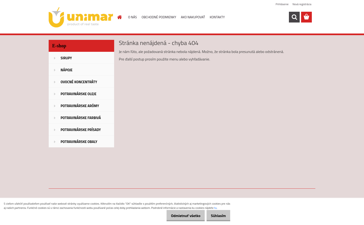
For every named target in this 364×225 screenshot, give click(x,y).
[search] (294, 17)
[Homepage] (119, 17)
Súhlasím (216, 215)
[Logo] (81, 17)
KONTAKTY (217, 17)
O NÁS (132, 17)
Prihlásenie (282, 4)
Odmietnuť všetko (181, 215)
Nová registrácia (301, 4)
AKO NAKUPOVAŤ (193, 17)
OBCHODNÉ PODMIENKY (159, 17)
